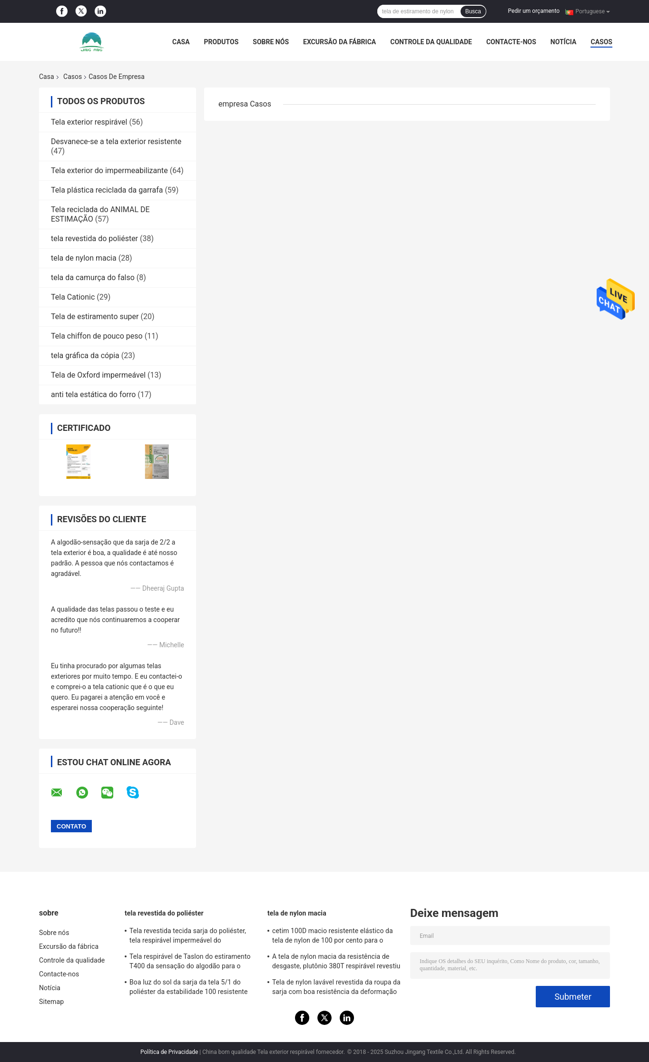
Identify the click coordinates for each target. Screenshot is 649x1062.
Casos (601, 42)
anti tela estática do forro (93, 394)
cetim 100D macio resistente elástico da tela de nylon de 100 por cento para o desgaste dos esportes (332, 937)
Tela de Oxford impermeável (98, 375)
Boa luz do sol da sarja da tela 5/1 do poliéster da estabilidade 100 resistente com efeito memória (188, 988)
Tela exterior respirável (89, 122)
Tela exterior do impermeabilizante (109, 170)
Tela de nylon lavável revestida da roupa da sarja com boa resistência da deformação (336, 986)
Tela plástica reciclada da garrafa (107, 190)
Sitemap (51, 1001)
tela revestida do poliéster (94, 238)
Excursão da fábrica (339, 42)
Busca (473, 11)
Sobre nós (271, 42)
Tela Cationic (73, 297)
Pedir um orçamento (534, 11)
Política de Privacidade (169, 1052)
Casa (181, 42)
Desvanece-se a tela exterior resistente (116, 141)
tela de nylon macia (84, 258)
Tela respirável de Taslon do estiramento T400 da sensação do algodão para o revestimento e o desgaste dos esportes (190, 963)
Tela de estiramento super (94, 316)
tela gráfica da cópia (85, 355)
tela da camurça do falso (93, 277)
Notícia (564, 42)
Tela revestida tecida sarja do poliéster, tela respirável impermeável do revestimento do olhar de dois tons (187, 937)
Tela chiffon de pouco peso (97, 336)
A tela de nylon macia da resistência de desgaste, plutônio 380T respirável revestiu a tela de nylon (336, 963)
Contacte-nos (511, 42)
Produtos (221, 42)
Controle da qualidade (431, 42)
